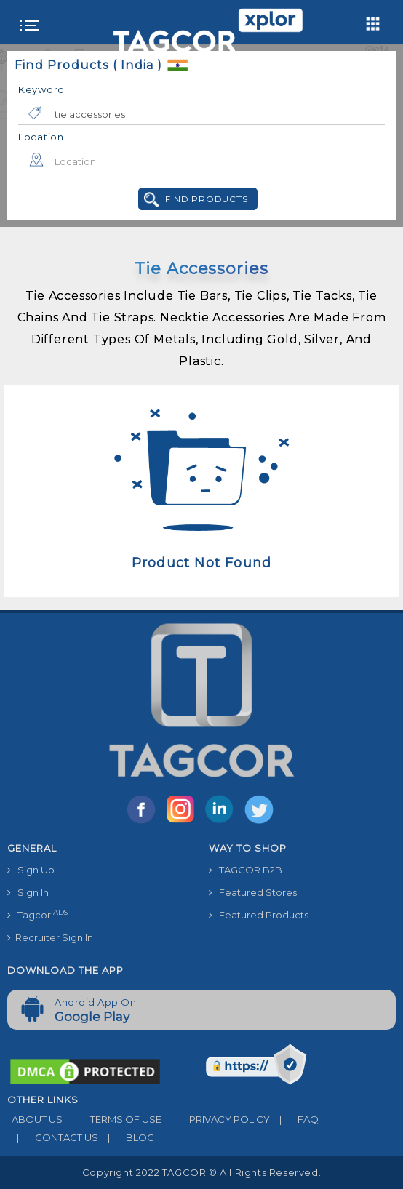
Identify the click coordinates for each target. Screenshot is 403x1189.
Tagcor (37, 914)
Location (41, 137)
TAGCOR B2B (245, 870)
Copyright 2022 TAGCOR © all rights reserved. (201, 1172)
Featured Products (258, 915)
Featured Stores (253, 892)
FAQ (294, 1119)
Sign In (28, 892)
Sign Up (31, 870)
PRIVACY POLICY (215, 1119)
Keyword (41, 89)
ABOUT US (35, 1119)
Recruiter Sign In (50, 937)
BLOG (126, 1137)
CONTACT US (52, 1137)
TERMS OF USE (112, 1119)
